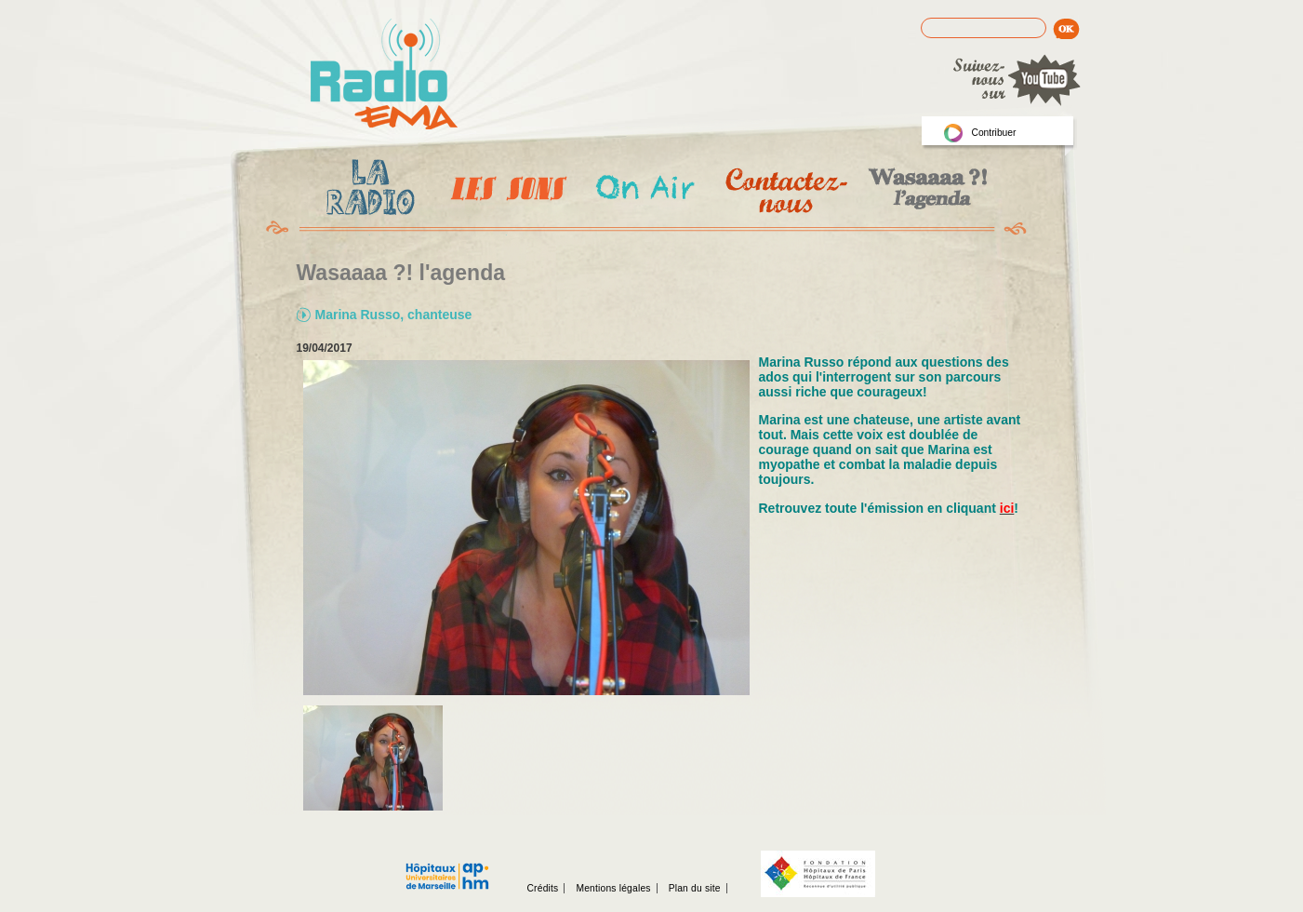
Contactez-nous (784, 190)
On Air (644, 190)
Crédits (543, 888)
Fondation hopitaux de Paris (818, 874)
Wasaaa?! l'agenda (925, 190)
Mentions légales (613, 888)
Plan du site (695, 888)
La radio (367, 190)
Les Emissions (505, 190)
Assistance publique (447, 866)
